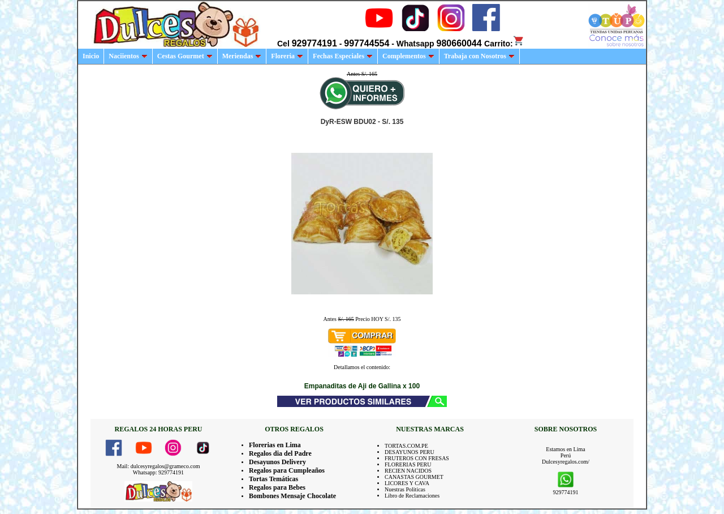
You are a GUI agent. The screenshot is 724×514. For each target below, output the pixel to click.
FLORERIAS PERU (408, 464)
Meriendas (242, 56)
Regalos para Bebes (277, 487)
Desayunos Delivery (277, 462)
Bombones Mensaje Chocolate (292, 496)
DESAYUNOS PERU (409, 452)
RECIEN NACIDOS (408, 471)
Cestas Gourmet (185, 56)
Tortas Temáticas (273, 479)
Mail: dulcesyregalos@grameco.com (158, 466)
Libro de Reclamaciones (412, 495)
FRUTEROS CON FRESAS (417, 458)
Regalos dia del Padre (280, 453)
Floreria (287, 56)
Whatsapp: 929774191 (158, 472)
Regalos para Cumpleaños (287, 470)
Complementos (408, 56)
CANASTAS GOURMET (414, 477)
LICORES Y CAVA (407, 483)
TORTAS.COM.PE (406, 446)
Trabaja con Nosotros (479, 56)
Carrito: (504, 43)
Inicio (91, 56)
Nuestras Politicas (405, 489)
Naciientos (128, 56)
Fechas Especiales (343, 56)
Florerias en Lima (275, 445)
